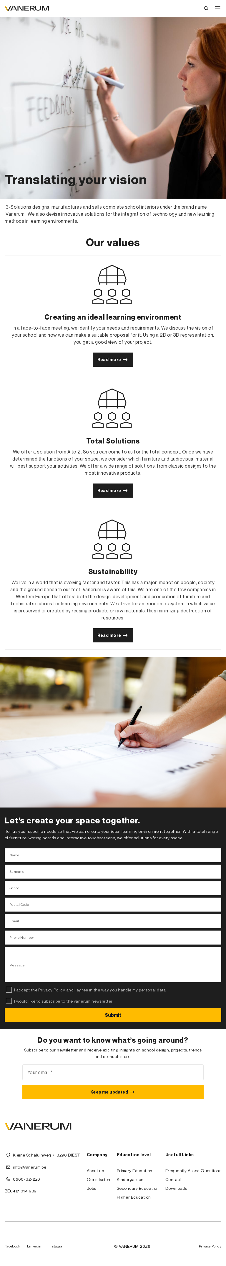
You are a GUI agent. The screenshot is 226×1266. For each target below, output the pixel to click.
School (14, 888)
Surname (16, 871)
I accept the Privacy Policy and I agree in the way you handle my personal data (90, 989)
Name (14, 855)
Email (14, 921)
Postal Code (19, 904)
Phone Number (21, 937)
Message (17, 965)
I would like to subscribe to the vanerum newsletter (63, 1001)
